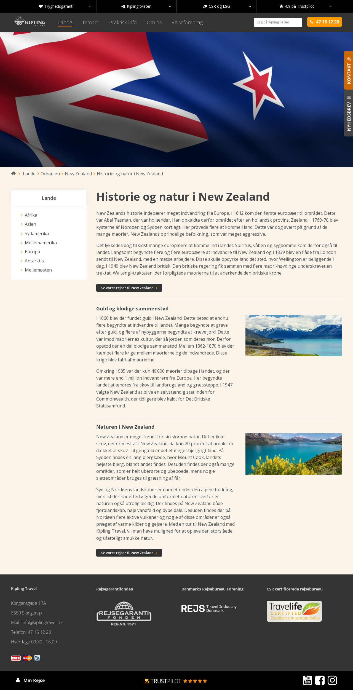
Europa (32, 252)
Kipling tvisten (146, 6)
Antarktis (34, 261)
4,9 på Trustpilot (305, 6)
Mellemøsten (38, 270)
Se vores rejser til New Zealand (129, 287)
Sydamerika (37, 233)
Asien (30, 224)
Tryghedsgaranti (65, 6)
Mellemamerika (41, 243)
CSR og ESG (227, 6)
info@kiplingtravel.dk (42, 622)
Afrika (31, 215)
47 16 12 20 (39, 632)
